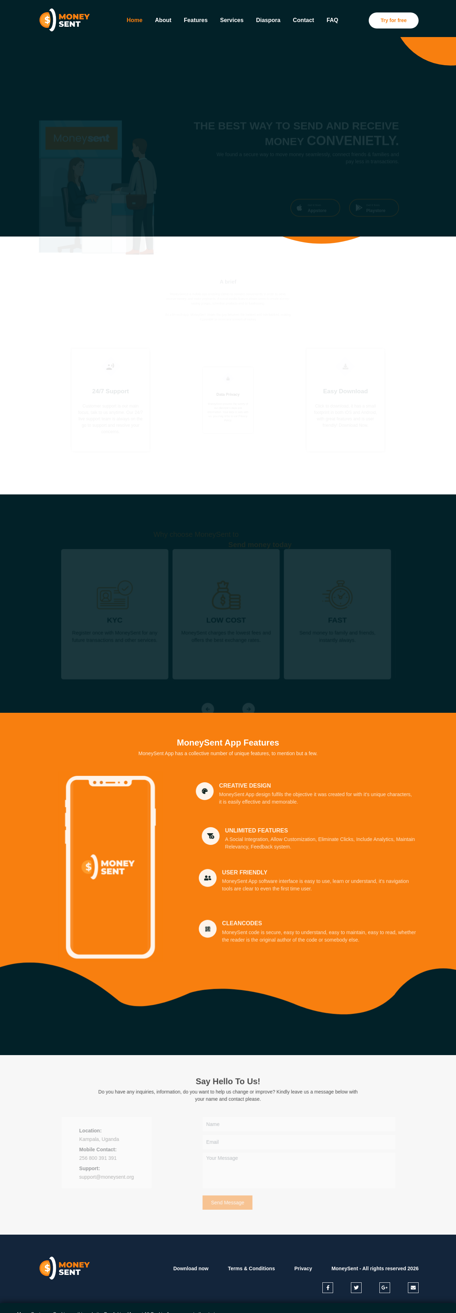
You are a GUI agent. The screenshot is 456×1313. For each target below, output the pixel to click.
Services (232, 20)
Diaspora (268, 20)
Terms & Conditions (251, 1268)
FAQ (332, 20)
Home (135, 19)
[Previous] (207, 710)
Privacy (303, 1268)
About (163, 20)
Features (196, 20)
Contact (303, 20)
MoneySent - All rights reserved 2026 (375, 1268)
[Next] (248, 710)
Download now (190, 1268)
